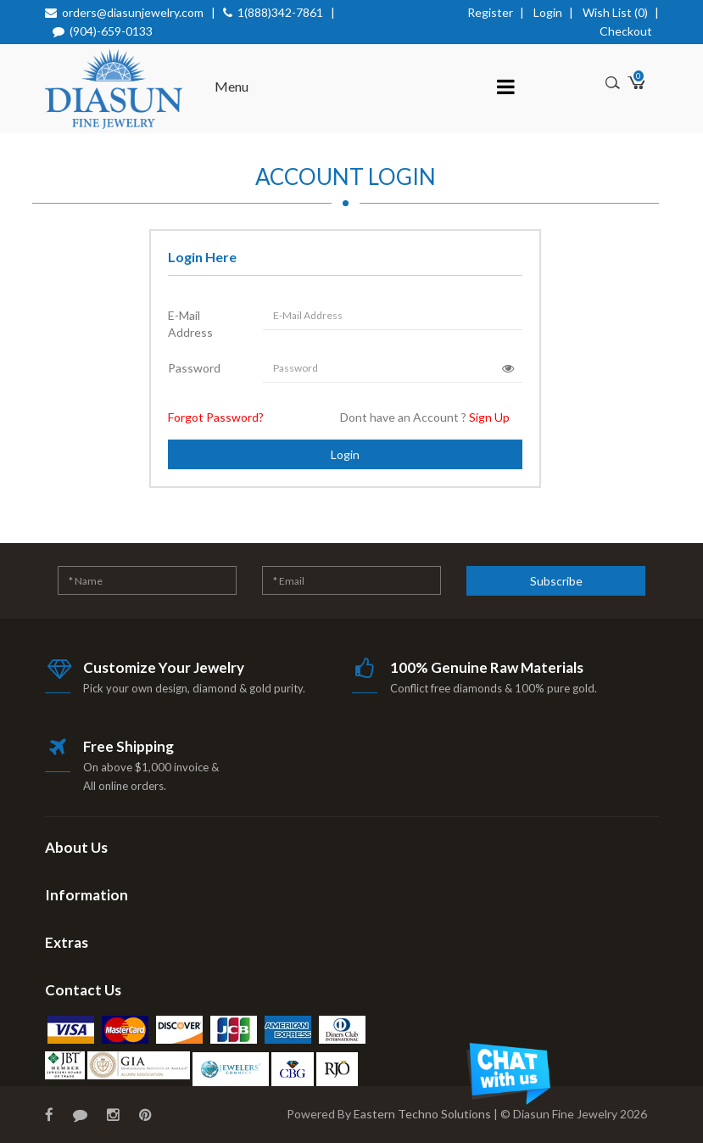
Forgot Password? (216, 417)
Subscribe (556, 581)
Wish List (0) (615, 12)
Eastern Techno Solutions (422, 1114)
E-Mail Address (190, 323)
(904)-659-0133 (111, 31)
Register (490, 12)
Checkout (626, 31)
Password (194, 368)
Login (547, 12)
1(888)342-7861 (280, 12)
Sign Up (489, 417)
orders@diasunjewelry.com (133, 12)
